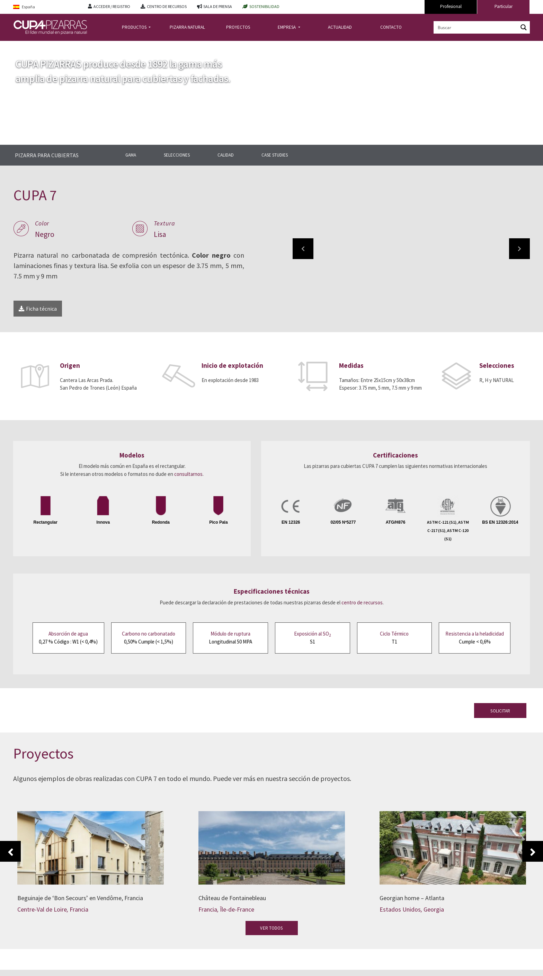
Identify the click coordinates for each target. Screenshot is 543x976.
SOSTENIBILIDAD (264, 6)
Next (532, 851)
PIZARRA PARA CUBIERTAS (47, 155)
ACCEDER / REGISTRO (112, 6)
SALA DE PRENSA (217, 6)
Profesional (451, 6)
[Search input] (476, 27)
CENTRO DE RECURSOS (167, 6)
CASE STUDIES (274, 155)
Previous (10, 851)
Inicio (19, 46)
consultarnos (188, 474)
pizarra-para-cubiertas (55, 46)
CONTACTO (391, 27)
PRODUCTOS (135, 27)
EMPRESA (287, 27)
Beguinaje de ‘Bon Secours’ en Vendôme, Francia (80, 898)
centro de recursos (362, 602)
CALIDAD (225, 155)
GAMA (130, 155)
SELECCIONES (177, 155)
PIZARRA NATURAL (187, 27)
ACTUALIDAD (340, 27)
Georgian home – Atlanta (412, 898)
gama (89, 46)
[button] (303, 248)
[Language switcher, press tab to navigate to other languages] (45, 7)
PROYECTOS (238, 27)
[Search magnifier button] (523, 27)
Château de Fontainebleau (232, 898)
